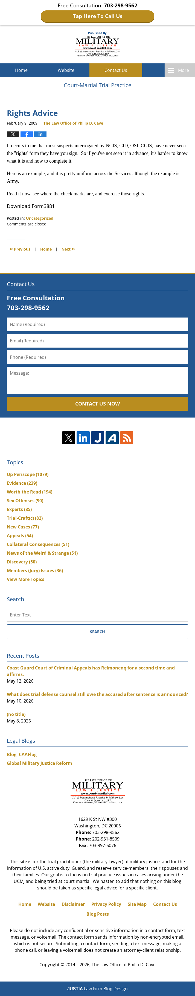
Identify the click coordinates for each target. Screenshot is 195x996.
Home (21, 70)
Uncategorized (39, 218)
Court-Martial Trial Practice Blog (97, 44)
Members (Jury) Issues (35, 571)
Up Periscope (27, 474)
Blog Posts (97, 914)
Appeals (20, 536)
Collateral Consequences (38, 544)
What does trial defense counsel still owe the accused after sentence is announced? (97, 694)
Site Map (137, 904)
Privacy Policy (106, 904)
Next (68, 248)
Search (97, 631)
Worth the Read (29, 492)
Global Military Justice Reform (39, 763)
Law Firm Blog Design (97, 989)
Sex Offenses (25, 501)
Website (66, 70)
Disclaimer (73, 904)
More (183, 70)
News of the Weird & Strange (42, 553)
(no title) (16, 714)
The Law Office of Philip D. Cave (124, 965)
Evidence (22, 483)
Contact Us (115, 70)
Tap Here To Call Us (97, 16)
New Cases (23, 527)
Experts (19, 509)
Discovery (22, 562)
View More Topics (25, 579)
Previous (20, 248)
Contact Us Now (97, 403)
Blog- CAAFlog (22, 754)
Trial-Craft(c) (25, 518)
